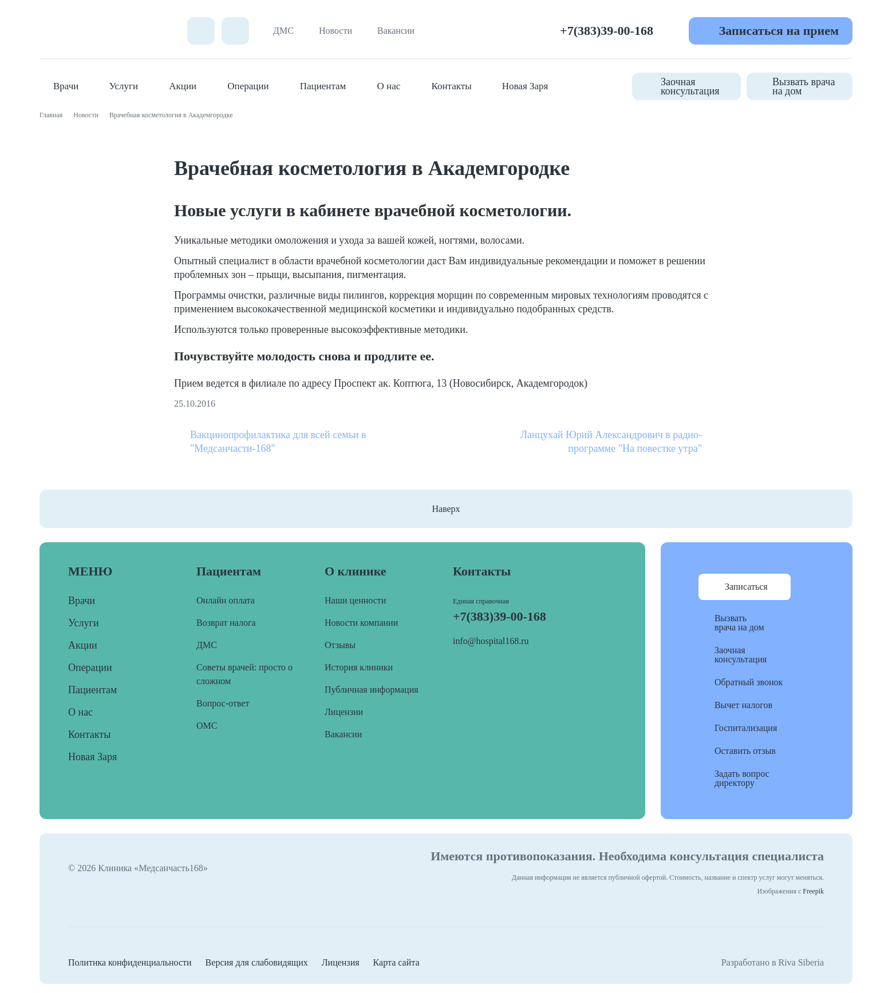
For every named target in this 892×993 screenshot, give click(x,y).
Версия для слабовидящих (257, 962)
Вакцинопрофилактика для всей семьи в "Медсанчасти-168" (278, 441)
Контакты (451, 86)
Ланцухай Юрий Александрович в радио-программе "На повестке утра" (611, 441)
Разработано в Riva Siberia (772, 962)
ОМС (206, 725)
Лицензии (344, 712)
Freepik (813, 891)
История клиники (359, 667)
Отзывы (340, 645)
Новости (335, 30)
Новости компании (361, 622)
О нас (389, 86)
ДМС (283, 30)
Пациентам (323, 86)
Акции (182, 86)
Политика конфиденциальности (130, 962)
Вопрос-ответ (222, 703)
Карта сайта (396, 962)
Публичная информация (372, 689)
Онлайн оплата (225, 600)
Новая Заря (525, 86)
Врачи (65, 86)
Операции (248, 86)
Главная (51, 115)
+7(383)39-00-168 (606, 30)
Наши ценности (355, 600)
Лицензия (341, 962)
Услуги (124, 86)
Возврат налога (226, 622)
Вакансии (396, 30)
